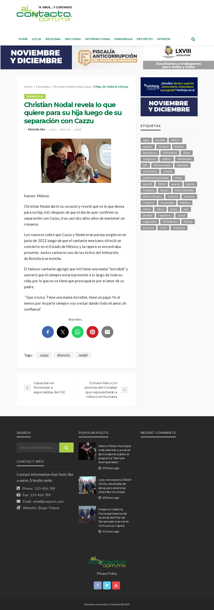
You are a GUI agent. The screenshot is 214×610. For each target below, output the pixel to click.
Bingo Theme (48, 508)
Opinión (163, 39)
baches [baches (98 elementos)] (179, 146)
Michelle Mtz (36, 129)
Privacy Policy (107, 573)
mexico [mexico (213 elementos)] (173, 196)
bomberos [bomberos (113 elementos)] (150, 153)
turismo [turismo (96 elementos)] (148, 228)
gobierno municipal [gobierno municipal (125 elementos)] (155, 178)
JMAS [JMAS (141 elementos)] (161, 184)
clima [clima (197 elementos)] (186, 153)
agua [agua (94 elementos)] (146, 140)
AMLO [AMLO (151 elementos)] (175, 140)
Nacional (73, 39)
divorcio (65, 129)
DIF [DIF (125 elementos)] (145, 165)
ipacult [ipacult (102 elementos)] (147, 184)
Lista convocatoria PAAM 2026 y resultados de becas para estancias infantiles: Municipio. (114, 486)
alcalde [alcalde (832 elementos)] (160, 140)
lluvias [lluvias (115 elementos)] (164, 190)
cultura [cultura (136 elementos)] (166, 159)
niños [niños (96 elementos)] (147, 209)
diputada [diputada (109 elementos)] (182, 165)
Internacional (97, 39)
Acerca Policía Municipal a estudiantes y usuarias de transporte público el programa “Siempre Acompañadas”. (114, 454)
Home (23, 39)
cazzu (53, 129)
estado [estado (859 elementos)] (167, 171)
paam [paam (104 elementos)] (174, 209)
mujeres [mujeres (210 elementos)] (148, 202)
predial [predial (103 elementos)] (147, 215)
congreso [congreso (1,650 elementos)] (149, 159)
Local (37, 39)
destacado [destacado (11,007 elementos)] (184, 159)
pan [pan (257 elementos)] (186, 209)
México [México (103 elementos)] (185, 202)
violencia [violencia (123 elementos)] (179, 228)
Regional (53, 39)
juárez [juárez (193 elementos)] (190, 184)
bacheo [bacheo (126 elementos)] (163, 146)
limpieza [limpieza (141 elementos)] (148, 190)
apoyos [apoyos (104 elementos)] (148, 146)
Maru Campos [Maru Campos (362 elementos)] (152, 196)
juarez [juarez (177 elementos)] (176, 184)
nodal (77, 129)
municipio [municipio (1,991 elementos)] (167, 202)
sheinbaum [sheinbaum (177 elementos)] (170, 221)
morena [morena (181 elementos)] (189, 196)
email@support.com (48, 501)
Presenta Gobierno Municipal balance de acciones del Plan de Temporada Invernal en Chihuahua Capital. (113, 518)
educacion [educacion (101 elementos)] (150, 171)
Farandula (123, 39)
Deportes (145, 39)
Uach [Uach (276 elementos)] (163, 228)
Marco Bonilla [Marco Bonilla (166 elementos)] (184, 190)
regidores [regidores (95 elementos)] (165, 215)
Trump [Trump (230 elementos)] (188, 221)
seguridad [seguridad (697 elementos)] (149, 221)
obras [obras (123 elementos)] (160, 209)
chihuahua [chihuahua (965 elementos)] (170, 153)
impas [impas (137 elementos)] (179, 178)
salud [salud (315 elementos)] (181, 215)
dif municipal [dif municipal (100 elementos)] (162, 165)
